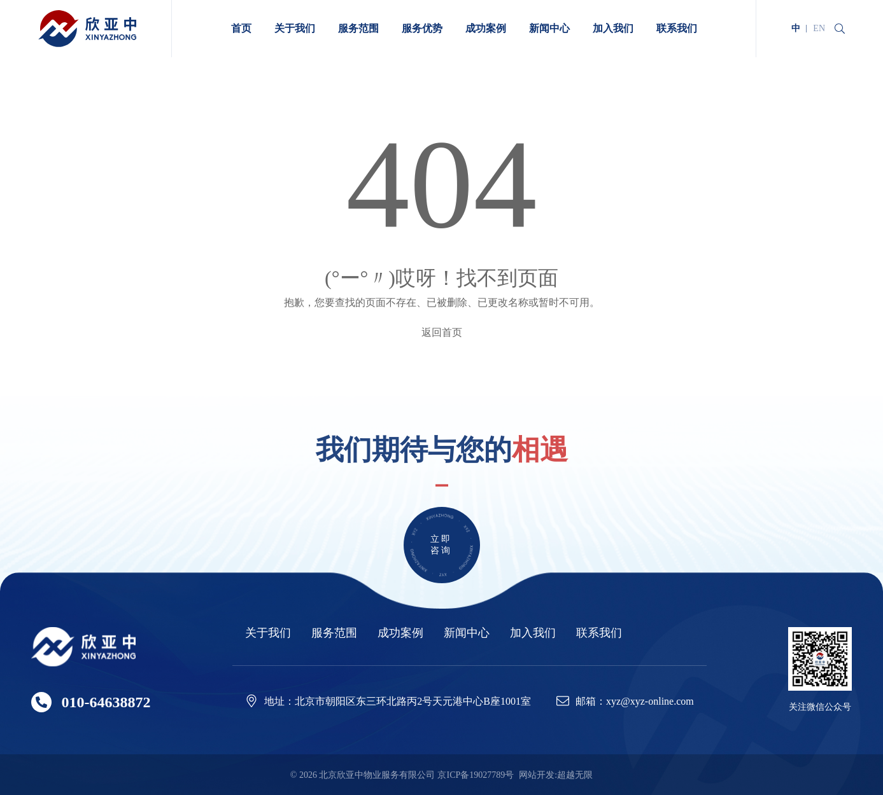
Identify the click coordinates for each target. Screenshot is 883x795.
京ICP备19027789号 (475, 775)
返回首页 (441, 332)
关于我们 (268, 633)
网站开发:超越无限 (556, 775)
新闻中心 (467, 633)
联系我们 (599, 633)
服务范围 (334, 633)
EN (819, 28)
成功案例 (400, 633)
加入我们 (533, 633)
